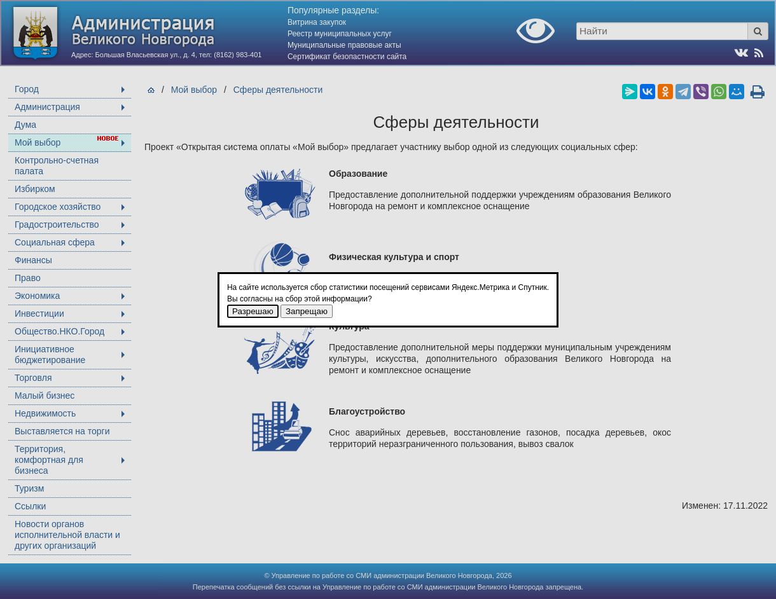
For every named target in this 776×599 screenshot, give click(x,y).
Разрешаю (253, 311)
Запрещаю (307, 311)
